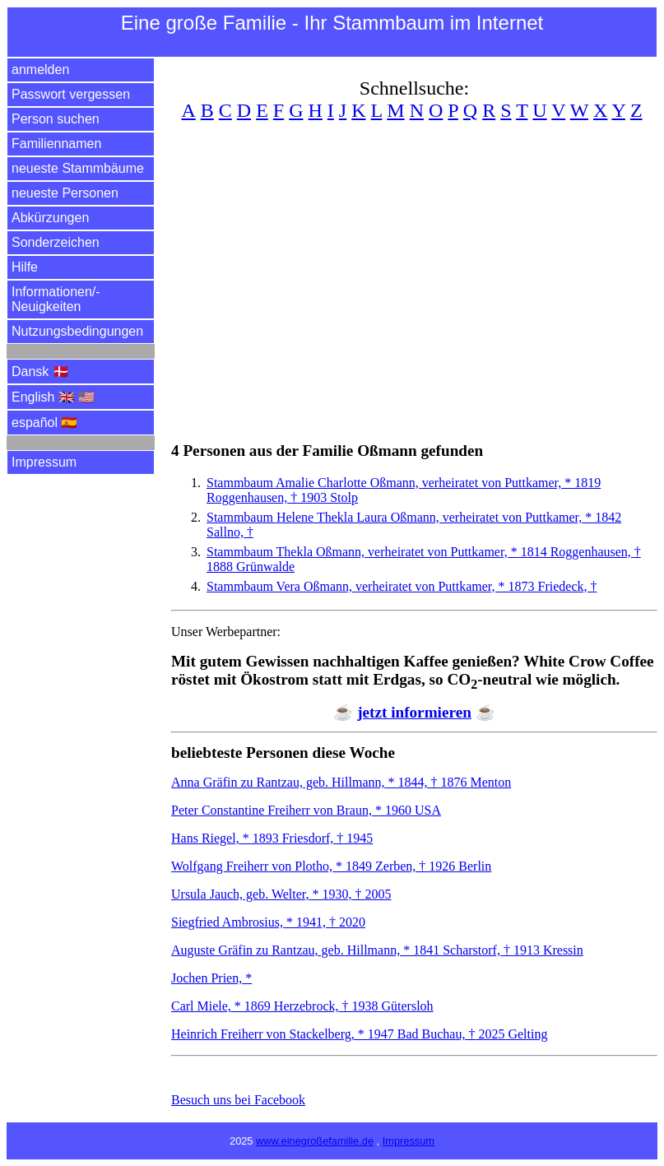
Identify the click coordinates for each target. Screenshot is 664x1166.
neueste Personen (65, 193)
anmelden (40, 70)
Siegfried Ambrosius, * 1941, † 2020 (268, 922)
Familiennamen (56, 144)
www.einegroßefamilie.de (315, 1141)
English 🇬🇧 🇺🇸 (53, 397)
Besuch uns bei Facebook (238, 1100)
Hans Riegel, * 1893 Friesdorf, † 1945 (272, 838)
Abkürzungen (50, 218)
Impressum (44, 462)
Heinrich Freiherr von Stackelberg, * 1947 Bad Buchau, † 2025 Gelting (359, 1034)
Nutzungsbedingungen (77, 331)
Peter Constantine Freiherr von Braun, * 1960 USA (306, 810)
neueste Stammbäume (78, 168)
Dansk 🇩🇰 (40, 372)
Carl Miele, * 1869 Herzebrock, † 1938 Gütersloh (302, 1006)
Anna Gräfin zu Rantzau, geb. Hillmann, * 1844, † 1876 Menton (341, 782)
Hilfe (25, 267)
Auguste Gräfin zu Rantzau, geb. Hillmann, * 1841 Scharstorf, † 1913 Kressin (377, 950)
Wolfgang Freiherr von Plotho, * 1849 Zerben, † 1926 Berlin (331, 866)
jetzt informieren (414, 712)
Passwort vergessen (71, 94)
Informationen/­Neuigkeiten (56, 299)
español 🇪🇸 (45, 423)
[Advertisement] (414, 271)
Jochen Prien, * (211, 978)
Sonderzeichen (56, 242)
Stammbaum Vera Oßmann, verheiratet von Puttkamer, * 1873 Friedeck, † (402, 586)
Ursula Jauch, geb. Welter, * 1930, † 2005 (281, 894)
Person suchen (56, 119)
